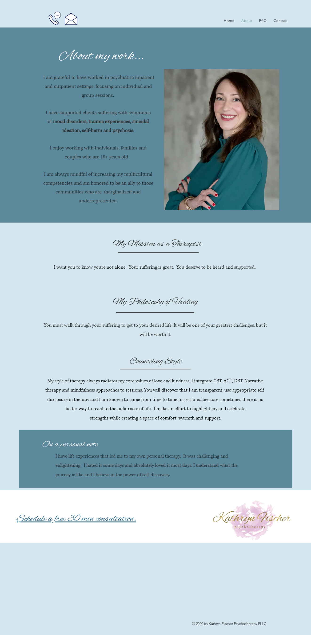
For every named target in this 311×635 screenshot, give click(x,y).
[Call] (54, 18)
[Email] (71, 19)
